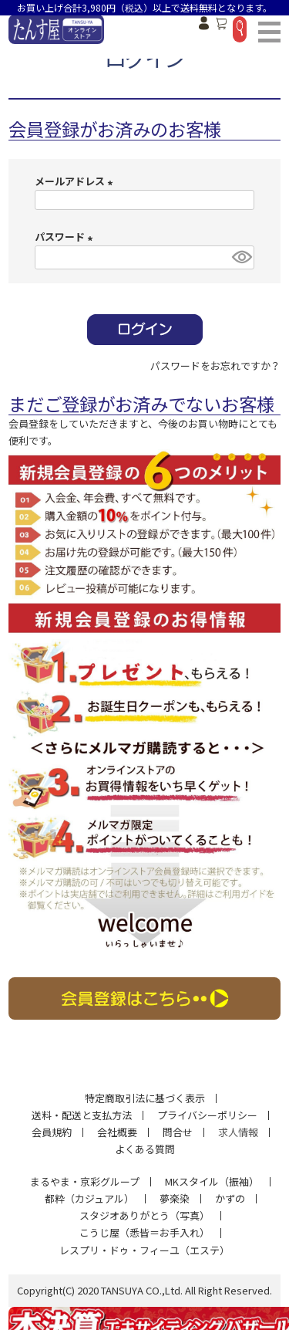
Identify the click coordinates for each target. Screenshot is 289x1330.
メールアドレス (76, 181)
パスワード (66, 236)
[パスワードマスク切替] (241, 257)
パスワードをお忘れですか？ (215, 365)
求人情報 (238, 1132)
